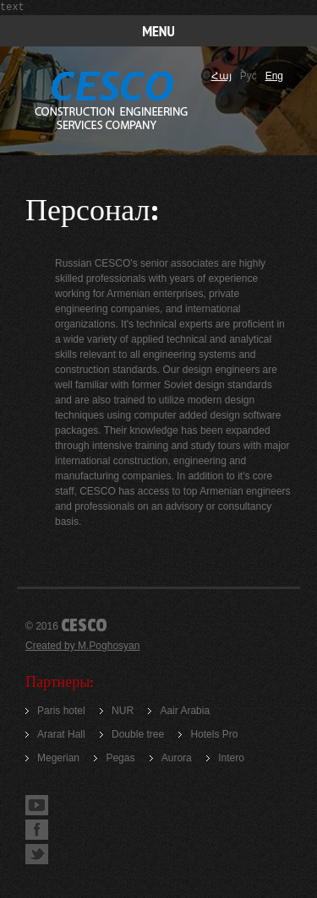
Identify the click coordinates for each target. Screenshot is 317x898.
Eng (274, 76)
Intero (231, 758)
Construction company (113, 101)
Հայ (221, 76)
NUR (123, 711)
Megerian (58, 758)
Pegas (120, 758)
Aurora (176, 758)
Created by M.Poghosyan (82, 646)
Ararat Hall (61, 734)
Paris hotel (61, 711)
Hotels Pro (214, 734)
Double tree (138, 734)
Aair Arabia (185, 711)
